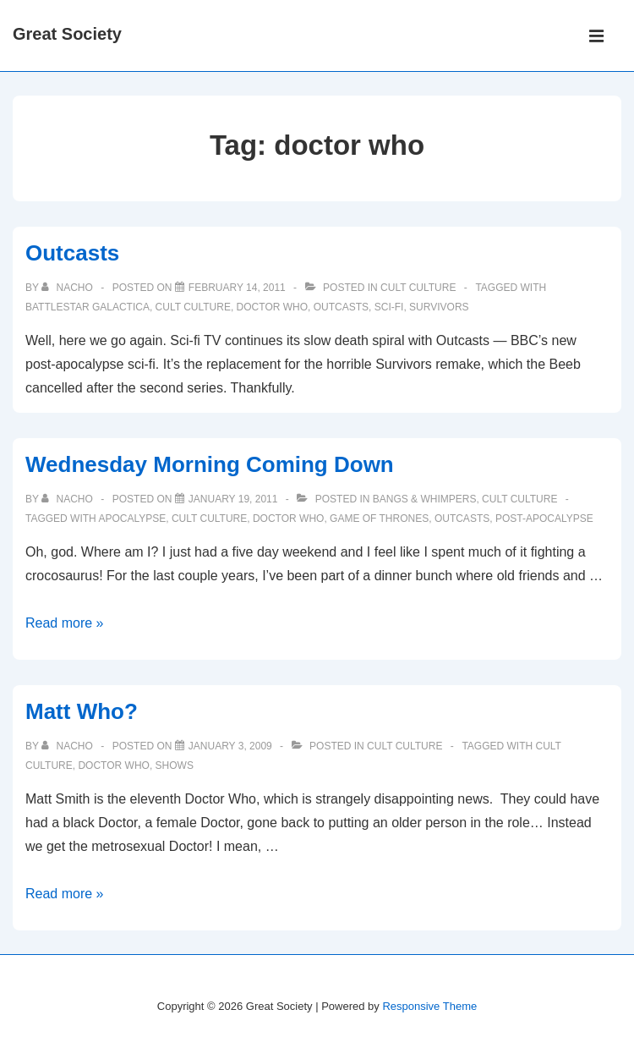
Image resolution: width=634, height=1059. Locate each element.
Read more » (64, 623)
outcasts (341, 307)
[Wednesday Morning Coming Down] (233, 499)
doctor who (272, 307)
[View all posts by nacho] (68, 288)
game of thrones (379, 518)
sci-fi (389, 307)
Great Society (67, 34)
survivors (438, 307)
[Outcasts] (237, 288)
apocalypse (132, 518)
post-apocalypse (544, 518)
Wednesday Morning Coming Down (209, 464)
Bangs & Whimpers (425, 499)
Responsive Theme (429, 1006)
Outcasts (72, 253)
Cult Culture (418, 288)
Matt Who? (81, 711)
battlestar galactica (87, 307)
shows (175, 765)
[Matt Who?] (230, 746)
